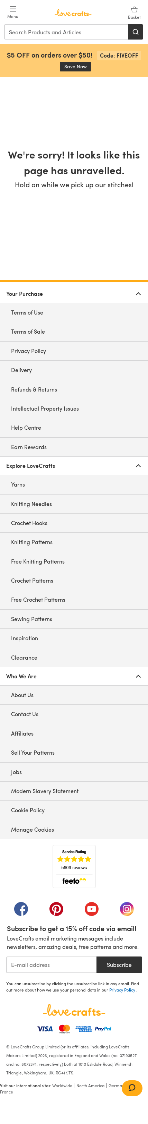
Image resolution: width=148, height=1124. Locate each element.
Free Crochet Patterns (38, 599)
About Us (22, 694)
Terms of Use (27, 312)
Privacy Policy (28, 350)
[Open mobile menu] (12, 12)
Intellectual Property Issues (45, 408)
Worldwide (62, 1085)
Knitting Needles (31, 503)
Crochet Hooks (29, 522)
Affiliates (22, 733)
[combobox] (66, 32)
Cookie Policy (28, 810)
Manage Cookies (32, 829)
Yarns (18, 484)
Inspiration (24, 638)
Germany (118, 1085)
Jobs (16, 771)
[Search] (135, 32)
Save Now (77, 66)
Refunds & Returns (34, 389)
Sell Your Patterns (33, 752)
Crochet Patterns (32, 580)
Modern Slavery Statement (44, 791)
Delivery (21, 370)
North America (90, 1085)
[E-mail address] (51, 964)
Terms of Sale (28, 331)
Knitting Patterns (32, 542)
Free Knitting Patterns (38, 561)
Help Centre (26, 427)
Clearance (24, 657)
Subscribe (119, 964)
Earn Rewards (29, 447)
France (6, 1092)
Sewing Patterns (31, 619)
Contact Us (24, 714)
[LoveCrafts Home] (74, 1010)
